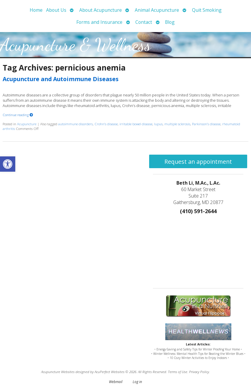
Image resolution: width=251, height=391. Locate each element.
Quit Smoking (207, 10)
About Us (56, 10)
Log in (137, 381)
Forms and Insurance (99, 22)
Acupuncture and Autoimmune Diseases (61, 79)
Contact (143, 22)
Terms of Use (177, 371)
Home (36, 10)
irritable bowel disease (135, 123)
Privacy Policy (199, 371)
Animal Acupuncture (157, 10)
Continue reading (18, 114)
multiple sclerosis (177, 123)
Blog (170, 22)
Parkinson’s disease (206, 123)
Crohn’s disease (106, 123)
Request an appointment (198, 162)
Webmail (115, 381)
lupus (158, 123)
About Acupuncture (100, 10)
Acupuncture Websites (58, 371)
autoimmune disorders (75, 123)
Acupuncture (26, 123)
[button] (7, 164)
